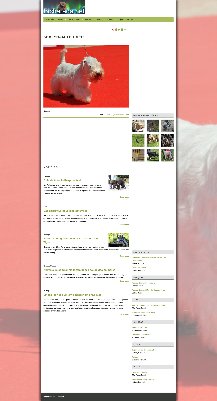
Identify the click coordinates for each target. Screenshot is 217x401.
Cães (127, 115)
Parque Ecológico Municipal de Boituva (148, 305)
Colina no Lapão (139, 268)
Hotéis (130, 19)
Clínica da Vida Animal (141, 335)
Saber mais (124, 197)
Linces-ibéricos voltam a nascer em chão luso (72, 294)
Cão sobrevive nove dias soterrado (65, 210)
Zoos (99, 19)
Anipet (135, 357)
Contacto (60, 397)
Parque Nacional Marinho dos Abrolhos (148, 290)
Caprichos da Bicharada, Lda (144, 350)
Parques (89, 19)
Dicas (61, 19)
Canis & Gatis (74, 19)
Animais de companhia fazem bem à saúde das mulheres (79, 269)
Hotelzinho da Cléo (140, 372)
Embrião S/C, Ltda (139, 328)
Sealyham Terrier (116, 115)
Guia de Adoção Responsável (62, 180)
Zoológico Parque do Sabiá (143, 312)
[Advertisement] (131, 7)
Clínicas (109, 19)
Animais (50, 19)
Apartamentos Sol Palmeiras (144, 379)
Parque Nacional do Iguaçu (143, 283)
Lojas (120, 19)
